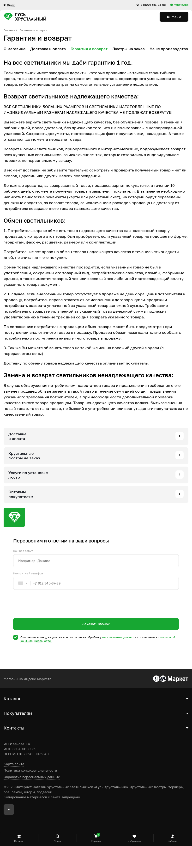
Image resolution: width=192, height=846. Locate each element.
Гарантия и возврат (89, 49)
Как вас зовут (23, 550)
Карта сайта (14, 764)
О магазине (14, 49)
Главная (9, 30)
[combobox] (24, 583)
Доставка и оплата (48, 49)
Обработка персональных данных (32, 777)
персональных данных (118, 637)
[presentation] (49, 613)
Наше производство (169, 49)
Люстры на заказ (128, 49)
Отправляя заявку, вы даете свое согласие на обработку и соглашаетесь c (97, 639)
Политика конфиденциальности (30, 770)
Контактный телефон (28, 573)
